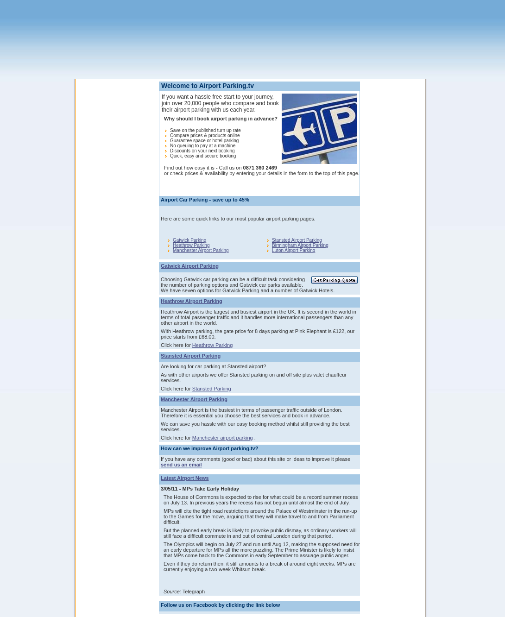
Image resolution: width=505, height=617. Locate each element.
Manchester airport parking (222, 438)
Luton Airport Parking (293, 250)
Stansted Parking (211, 388)
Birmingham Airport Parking (300, 245)
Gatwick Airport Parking (190, 266)
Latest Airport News (185, 478)
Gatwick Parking (189, 240)
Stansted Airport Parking (297, 240)
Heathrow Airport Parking (191, 301)
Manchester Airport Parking (201, 250)
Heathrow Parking (191, 245)
